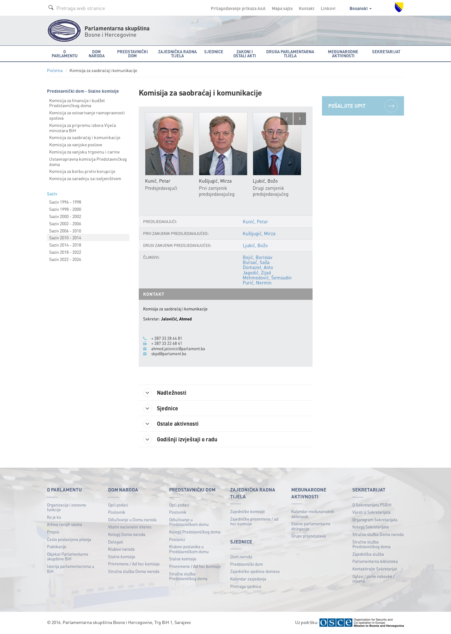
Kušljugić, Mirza (259, 233)
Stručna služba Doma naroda (133, 571)
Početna (55, 70)
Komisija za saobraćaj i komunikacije (84, 137)
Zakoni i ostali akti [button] (244, 53)
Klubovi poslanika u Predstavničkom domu (189, 549)
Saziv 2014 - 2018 (65, 244)
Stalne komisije (121, 556)
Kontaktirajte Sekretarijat (374, 569)
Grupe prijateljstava (308, 536)
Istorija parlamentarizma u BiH (70, 569)
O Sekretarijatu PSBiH (371, 505)
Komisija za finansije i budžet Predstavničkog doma (77, 102)
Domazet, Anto (258, 267)
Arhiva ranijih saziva (64, 524)
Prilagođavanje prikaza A (238, 8)
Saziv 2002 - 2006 (65, 223)
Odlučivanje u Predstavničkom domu (189, 522)
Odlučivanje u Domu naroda (132, 519)
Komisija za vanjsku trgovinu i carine (84, 151)
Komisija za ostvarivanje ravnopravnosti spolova (87, 115)
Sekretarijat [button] (386, 51)
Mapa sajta (282, 8)
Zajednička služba (368, 554)
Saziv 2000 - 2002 (65, 216)
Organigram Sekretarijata (374, 519)
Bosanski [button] (361, 8)
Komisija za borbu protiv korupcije (82, 171)
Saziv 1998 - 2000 (65, 209)
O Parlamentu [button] (65, 53)
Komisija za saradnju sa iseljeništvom (85, 178)
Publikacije (56, 546)
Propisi (53, 532)
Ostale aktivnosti (171, 424)
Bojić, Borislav (257, 257)
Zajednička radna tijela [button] (177, 53)
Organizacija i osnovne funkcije (66, 507)
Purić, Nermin (257, 282)
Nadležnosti (165, 392)
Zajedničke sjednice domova (255, 571)
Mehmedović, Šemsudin (267, 277)
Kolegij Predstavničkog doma (194, 532)
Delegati (115, 542)
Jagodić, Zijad (257, 272)
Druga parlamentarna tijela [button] (290, 53)
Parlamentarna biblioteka (375, 561)
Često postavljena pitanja (69, 539)
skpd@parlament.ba (168, 353)
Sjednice (161, 408)
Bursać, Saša (256, 262)
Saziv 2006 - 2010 (65, 230)
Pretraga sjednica (245, 586)
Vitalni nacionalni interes (129, 527)
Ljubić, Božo (255, 245)
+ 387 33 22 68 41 (166, 343)
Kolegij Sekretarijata (370, 527)
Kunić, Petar (255, 221)
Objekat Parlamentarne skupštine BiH (67, 557)
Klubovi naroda (121, 549)
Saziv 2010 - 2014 (65, 237)
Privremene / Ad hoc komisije (134, 564)
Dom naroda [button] (97, 53)
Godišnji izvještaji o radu (181, 439)
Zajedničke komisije (247, 511)
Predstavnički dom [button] (132, 53)
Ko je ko (54, 517)
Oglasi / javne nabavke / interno (373, 579)
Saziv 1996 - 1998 (65, 202)
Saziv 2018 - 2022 (65, 252)
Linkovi (328, 8)
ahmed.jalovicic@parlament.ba (178, 348)
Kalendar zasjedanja (248, 579)
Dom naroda (241, 556)
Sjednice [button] (213, 51)
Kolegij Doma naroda (126, 534)
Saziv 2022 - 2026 (65, 259)
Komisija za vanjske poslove (75, 144)
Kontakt (306, 8)
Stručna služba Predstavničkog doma (188, 576)
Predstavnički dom (246, 564)
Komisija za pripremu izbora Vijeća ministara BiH (82, 127)
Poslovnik (116, 512)
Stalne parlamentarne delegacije (310, 526)
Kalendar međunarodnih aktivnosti (312, 514)
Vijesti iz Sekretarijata (371, 512)
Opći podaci (118, 505)
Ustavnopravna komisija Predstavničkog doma (88, 161)
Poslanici (177, 539)
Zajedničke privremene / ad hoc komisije (254, 522)
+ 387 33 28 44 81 (166, 338)
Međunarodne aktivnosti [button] (343, 53)
